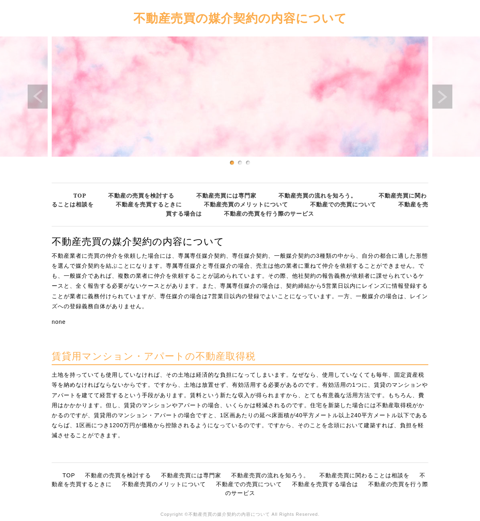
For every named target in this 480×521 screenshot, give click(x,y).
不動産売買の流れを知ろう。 (317, 195)
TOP (79, 195)
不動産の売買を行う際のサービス (269, 213)
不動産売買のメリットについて (246, 204)
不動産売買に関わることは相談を (364, 475)
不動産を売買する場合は (325, 484)
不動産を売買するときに (149, 204)
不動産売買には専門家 (226, 195)
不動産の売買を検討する (141, 195)
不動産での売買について (343, 204)
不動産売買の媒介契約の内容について (240, 18)
